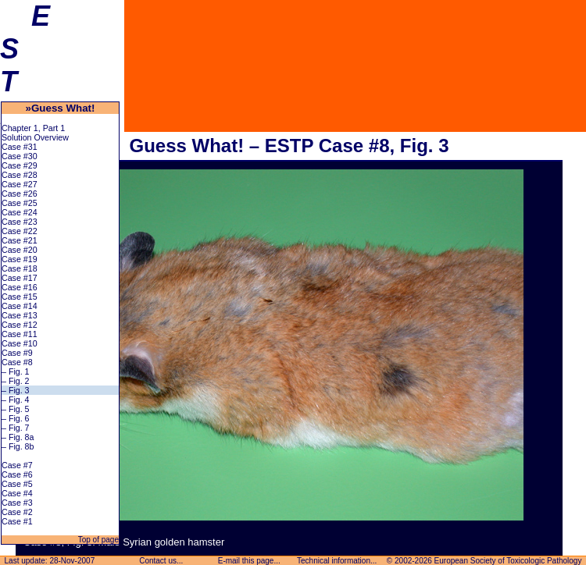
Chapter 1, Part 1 (33, 128)
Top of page (97, 539)
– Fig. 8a (18, 437)
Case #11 (20, 334)
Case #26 (20, 193)
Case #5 (17, 484)
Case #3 (17, 502)
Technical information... (337, 560)
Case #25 (20, 203)
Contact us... (161, 560)
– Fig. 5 (16, 409)
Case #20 (20, 249)
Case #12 (20, 324)
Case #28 (20, 174)
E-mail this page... (249, 560)
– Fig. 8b (18, 446)
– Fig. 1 (16, 371)
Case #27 (20, 184)
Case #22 (20, 231)
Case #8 (17, 362)
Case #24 (20, 212)
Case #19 (20, 259)
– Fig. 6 (16, 418)
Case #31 (20, 146)
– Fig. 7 (16, 427)
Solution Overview (35, 137)
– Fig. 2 (16, 381)
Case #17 (20, 277)
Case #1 (17, 521)
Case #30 (20, 156)
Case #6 (17, 474)
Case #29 (20, 165)
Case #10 (20, 343)
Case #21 (20, 240)
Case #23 (20, 221)
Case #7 (17, 465)
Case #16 (20, 287)
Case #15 (20, 296)
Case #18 (20, 268)
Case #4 (17, 493)
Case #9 (17, 352)
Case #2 (17, 512)
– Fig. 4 (16, 399)
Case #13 (20, 315)
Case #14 (20, 306)
